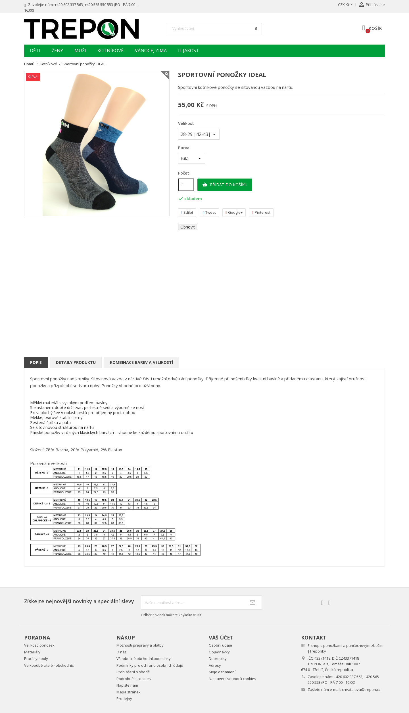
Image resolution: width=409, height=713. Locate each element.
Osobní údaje (220, 645)
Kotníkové (110, 50)
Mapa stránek (128, 692)
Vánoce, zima (151, 50)
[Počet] (186, 185)
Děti (35, 50)
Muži (80, 50)
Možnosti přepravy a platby (140, 645)
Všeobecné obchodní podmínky (143, 658)
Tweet (209, 212)
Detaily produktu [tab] (76, 362)
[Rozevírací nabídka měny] (346, 4)
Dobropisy (218, 658)
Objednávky (219, 652)
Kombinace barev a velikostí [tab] (141, 362)
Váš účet (221, 637)
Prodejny (124, 698)
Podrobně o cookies (133, 678)
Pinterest (261, 212)
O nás (121, 652)
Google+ (234, 212)
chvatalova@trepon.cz (361, 689)
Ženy (57, 50)
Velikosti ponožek (39, 645)
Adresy (215, 665)
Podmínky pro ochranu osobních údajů (149, 665)
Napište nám (127, 685)
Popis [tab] (36, 362)
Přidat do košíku (224, 185)
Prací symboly (36, 658)
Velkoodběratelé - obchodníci (49, 665)
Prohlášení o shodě (133, 671)
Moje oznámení (222, 671)
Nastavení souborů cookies (232, 678)
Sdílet (187, 212)
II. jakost (188, 50)
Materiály (32, 652)
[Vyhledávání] (215, 28)
